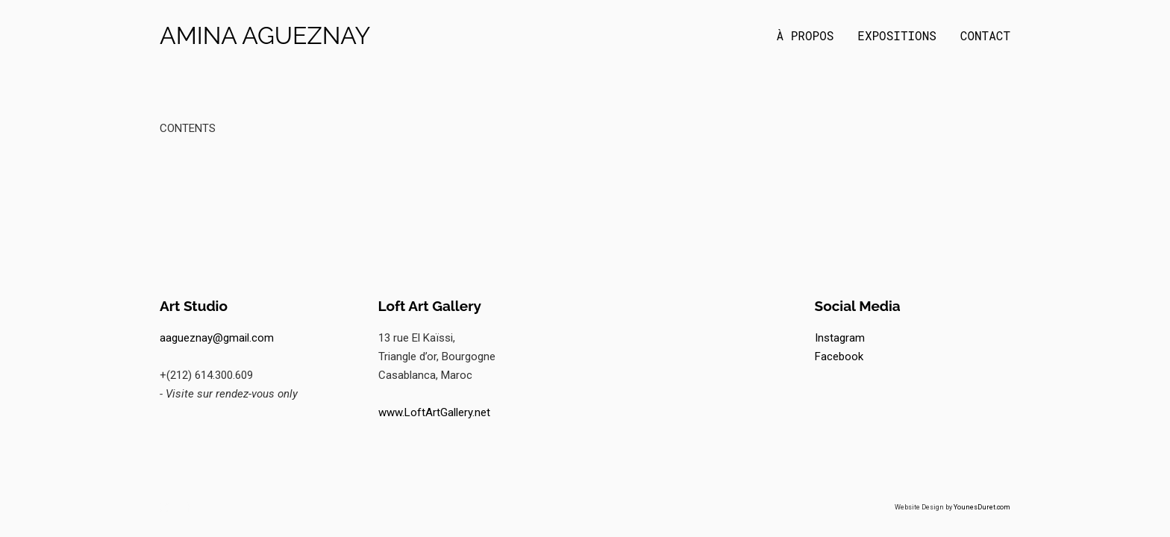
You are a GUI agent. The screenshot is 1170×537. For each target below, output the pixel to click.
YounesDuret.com (982, 507)
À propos (805, 36)
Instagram (840, 338)
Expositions (896, 36)
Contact (985, 36)
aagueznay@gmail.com (217, 338)
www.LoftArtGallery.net (434, 412)
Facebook (839, 356)
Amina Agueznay (265, 36)
